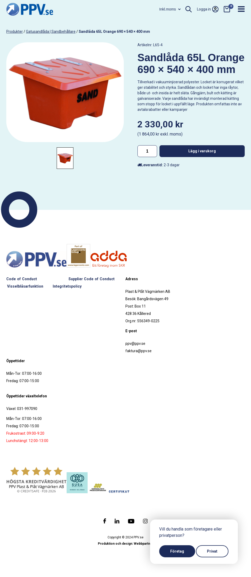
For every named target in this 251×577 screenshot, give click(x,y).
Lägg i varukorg (202, 151)
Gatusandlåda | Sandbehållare (51, 31)
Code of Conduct (21, 279)
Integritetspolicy (67, 286)
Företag (177, 551)
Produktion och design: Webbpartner (125, 543)
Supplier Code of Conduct (91, 279)
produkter (14, 31)
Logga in (207, 9)
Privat (212, 551)
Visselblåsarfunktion (25, 286)
